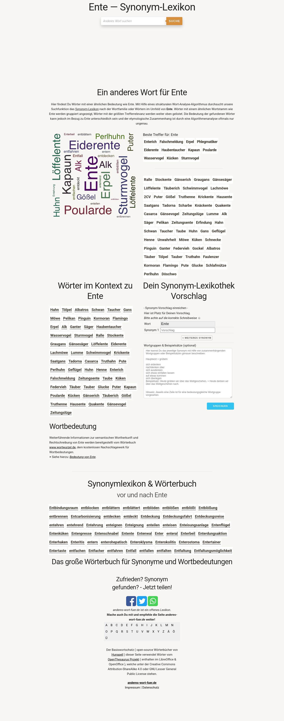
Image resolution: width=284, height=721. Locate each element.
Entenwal (144, 533)
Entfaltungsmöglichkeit (213, 551)
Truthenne (58, 404)
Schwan (98, 310)
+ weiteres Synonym (196, 338)
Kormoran (102, 318)
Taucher (113, 310)
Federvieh (58, 387)
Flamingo (120, 318)
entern (92, 542)
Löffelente (99, 344)
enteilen (153, 525)
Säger (88, 327)
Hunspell (117, 654)
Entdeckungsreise (209, 516)
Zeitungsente (89, 378)
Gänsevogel (116, 404)
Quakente (96, 404)
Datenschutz (150, 687)
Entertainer (212, 542)
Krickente (121, 352)
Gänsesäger (78, 344)
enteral (172, 533)
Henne (101, 370)
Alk (64, 327)
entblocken (90, 508)
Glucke (103, 387)
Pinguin (84, 318)
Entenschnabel (107, 533)
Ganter (75, 327)
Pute (122, 361)
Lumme (77, 352)
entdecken (112, 516)
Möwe (55, 318)
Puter (116, 387)
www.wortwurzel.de (62, 447)
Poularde (57, 395)
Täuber (75, 387)
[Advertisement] (142, 57)
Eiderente (118, 344)
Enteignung (134, 525)
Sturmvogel (83, 335)
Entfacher (96, 551)
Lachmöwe (59, 352)
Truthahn (108, 361)
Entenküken (58, 533)
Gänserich (91, 395)
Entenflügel (220, 525)
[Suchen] (133, 21)
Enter (159, 533)
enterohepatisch (114, 542)
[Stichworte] (188, 373)
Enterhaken (58, 542)
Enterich (116, 370)
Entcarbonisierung (86, 516)
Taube (107, 378)
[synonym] (187, 330)
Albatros (81, 310)
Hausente (78, 404)
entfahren (115, 551)
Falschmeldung (62, 378)
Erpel (54, 327)
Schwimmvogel (98, 352)
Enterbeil (188, 533)
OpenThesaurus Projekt (123, 659)
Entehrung (94, 525)
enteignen (114, 525)
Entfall (131, 551)
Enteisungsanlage (194, 525)
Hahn (54, 310)
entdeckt (131, 516)
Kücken (74, 395)
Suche (174, 21)
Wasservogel (60, 335)
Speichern (220, 406)
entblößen (170, 508)
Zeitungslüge (61, 412)
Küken (120, 378)
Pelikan (69, 318)
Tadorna (75, 361)
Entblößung (208, 508)
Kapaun (130, 387)
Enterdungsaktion (212, 533)
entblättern (111, 508)
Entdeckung (150, 516)
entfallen (146, 551)
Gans (128, 310)
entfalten (164, 551)
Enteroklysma (141, 542)
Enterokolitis (165, 542)
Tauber (89, 387)
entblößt (188, 508)
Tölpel (67, 310)
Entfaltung (182, 551)
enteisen (170, 525)
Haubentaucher (108, 327)
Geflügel (75, 370)
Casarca (91, 361)
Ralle (100, 335)
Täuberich (110, 395)
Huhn (89, 370)
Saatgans (58, 361)
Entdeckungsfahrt (177, 516)
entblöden (151, 508)
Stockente (115, 335)
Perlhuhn (57, 370)
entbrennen (58, 516)
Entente (128, 533)
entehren (56, 525)
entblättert (131, 508)
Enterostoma (189, 542)
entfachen (77, 551)
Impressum (132, 687)
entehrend (75, 525)
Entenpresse (82, 533)
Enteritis (77, 542)
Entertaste (57, 551)
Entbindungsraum (63, 508)
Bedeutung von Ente (83, 457)
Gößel (126, 395)
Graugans (58, 344)
